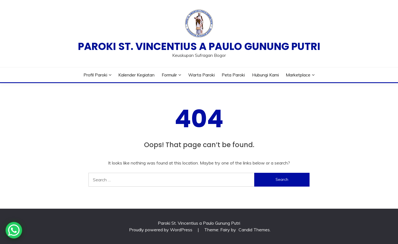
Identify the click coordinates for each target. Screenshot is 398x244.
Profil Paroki (95, 75)
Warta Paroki (201, 75)
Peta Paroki (233, 75)
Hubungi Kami (265, 75)
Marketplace (298, 75)
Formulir (169, 75)
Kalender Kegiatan (136, 75)
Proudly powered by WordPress (161, 229)
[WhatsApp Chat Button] (14, 230)
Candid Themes (254, 229)
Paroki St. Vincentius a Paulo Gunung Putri (199, 46)
